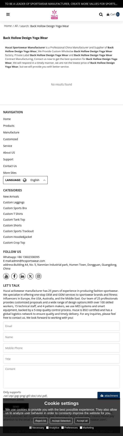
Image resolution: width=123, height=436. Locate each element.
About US (9, 152)
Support (8, 159)
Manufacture (11, 132)
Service (7, 146)
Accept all (82, 420)
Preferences (69, 427)
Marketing (87, 427)
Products (8, 125)
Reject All (40, 420)
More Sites (9, 173)
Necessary (36, 427)
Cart (114, 14)
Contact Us (10, 166)
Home (8, 26)
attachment (108, 395)
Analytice (52, 427)
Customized (10, 139)
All (16, 26)
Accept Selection (61, 420)
